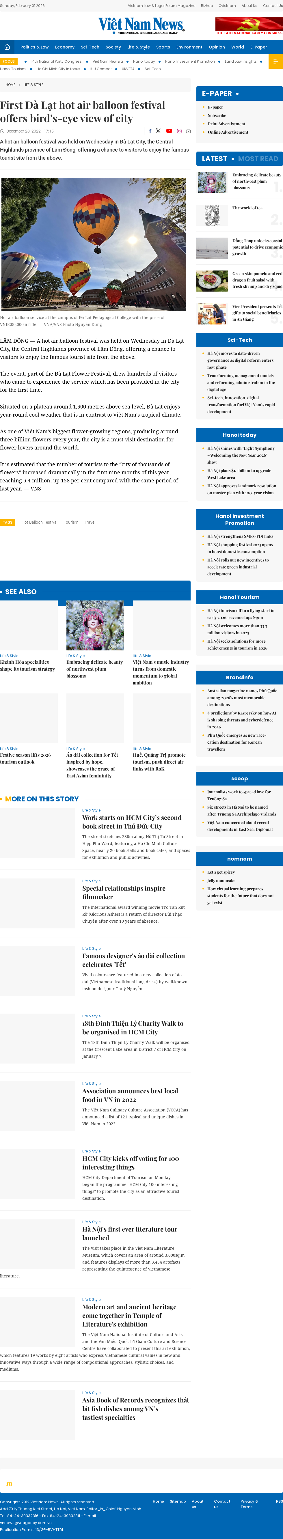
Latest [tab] (214, 158)
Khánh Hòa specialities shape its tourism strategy (27, 665)
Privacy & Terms (249, 1504)
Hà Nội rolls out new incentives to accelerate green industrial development (238, 567)
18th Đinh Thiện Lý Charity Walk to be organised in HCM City (132, 1027)
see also (21, 592)
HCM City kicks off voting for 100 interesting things (130, 1162)
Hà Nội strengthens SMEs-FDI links (240, 536)
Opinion (217, 47)
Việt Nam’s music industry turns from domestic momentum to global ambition (161, 672)
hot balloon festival (39, 522)
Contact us (222, 1504)
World (237, 47)
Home (10, 84)
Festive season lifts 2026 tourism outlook (25, 758)
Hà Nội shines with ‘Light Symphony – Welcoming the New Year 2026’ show (241, 455)
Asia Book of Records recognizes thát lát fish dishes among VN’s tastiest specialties (135, 1409)
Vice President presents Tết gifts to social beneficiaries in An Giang (257, 313)
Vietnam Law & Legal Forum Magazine (161, 5)
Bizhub (207, 5)
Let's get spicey (221, 872)
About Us (249, 5)
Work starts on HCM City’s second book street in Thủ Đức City (132, 821)
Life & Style (138, 47)
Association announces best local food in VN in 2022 (130, 1095)
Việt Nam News (141, 25)
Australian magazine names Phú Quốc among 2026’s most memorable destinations (242, 697)
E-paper (217, 93)
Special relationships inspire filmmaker (123, 892)
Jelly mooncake (221, 880)
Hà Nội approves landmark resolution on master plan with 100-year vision (241, 489)
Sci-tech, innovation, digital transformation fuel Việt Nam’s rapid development (241, 404)
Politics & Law (35, 47)
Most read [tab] (258, 158)
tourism (71, 522)
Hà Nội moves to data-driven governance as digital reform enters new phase (240, 360)
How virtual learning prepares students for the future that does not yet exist (240, 895)
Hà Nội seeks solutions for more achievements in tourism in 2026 (237, 644)
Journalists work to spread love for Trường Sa (239, 795)
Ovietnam (227, 5)
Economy (65, 47)
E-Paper (258, 47)
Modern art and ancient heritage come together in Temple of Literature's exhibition (129, 1315)
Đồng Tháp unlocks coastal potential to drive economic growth (257, 247)
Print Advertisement (226, 123)
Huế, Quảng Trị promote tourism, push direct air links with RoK (159, 762)
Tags (7, 522)
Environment (189, 47)
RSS (279, 1501)
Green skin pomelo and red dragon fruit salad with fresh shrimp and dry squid (257, 280)
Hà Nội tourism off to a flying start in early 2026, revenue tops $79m (241, 614)
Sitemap (178, 1501)
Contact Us (273, 5)
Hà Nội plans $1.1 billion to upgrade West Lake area (239, 474)
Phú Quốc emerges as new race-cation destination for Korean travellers (237, 742)
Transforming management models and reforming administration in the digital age (241, 382)
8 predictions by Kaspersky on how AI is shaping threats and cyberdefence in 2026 (241, 720)
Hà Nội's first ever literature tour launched (129, 1233)
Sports (163, 47)
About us (198, 1504)
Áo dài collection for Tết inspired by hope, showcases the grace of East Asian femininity (92, 765)
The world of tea (247, 207)
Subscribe (217, 115)
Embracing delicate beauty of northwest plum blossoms (94, 669)
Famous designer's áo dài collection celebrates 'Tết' (133, 960)
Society (113, 47)
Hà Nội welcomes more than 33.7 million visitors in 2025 (237, 629)
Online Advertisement (228, 132)
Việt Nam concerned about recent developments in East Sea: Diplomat (240, 826)
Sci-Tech (90, 47)
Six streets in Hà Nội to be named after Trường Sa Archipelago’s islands (241, 810)
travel (90, 522)
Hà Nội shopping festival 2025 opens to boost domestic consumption (240, 548)
